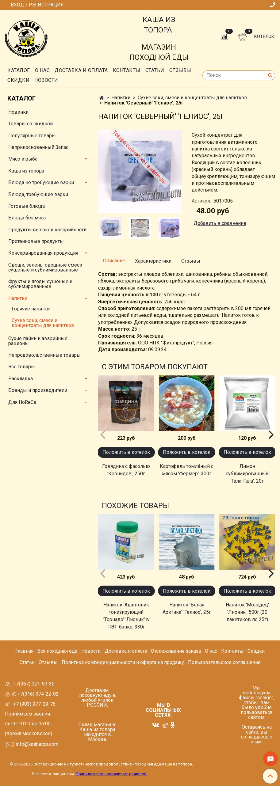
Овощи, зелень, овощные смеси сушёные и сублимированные (45, 267)
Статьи (27, 662)
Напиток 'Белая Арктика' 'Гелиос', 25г (187, 608)
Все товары (21, 367)
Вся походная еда (57, 651)
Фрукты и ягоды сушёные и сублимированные (40, 284)
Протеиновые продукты (36, 241)
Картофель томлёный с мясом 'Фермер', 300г (186, 470)
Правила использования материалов (111, 774)
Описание (114, 261)
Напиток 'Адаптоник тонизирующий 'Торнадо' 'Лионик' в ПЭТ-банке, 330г (126, 616)
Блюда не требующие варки (41, 182)
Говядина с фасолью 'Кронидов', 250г (126, 470)
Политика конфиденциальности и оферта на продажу (123, 662)
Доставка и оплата (81, 70)
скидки (18, 80)
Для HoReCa (22, 402)
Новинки (18, 112)
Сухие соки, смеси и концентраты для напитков (192, 98)
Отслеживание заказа (176, 651)
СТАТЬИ (154, 70)
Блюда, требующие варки (38, 194)
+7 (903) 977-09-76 (34, 704)
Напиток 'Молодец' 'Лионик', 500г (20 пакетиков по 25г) (247, 612)
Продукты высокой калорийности (47, 230)
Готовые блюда (26, 206)
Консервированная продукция (43, 253)
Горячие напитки (31, 309)
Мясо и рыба (22, 159)
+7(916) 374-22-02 (37, 694)
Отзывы (180, 70)
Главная (24, 651)
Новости (46, 80)
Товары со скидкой (30, 124)
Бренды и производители (37, 390)
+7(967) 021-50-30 (34, 684)
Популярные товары (32, 136)
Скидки (256, 651)
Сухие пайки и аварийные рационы (37, 341)
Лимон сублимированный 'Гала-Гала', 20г (247, 473)
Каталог (18, 70)
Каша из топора (26, 171)
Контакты (126, 70)
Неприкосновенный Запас (38, 147)
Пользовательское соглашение (224, 662)
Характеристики (153, 261)
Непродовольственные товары (44, 355)
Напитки (120, 98)
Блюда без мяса (27, 218)
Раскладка (20, 379)
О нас (42, 70)
